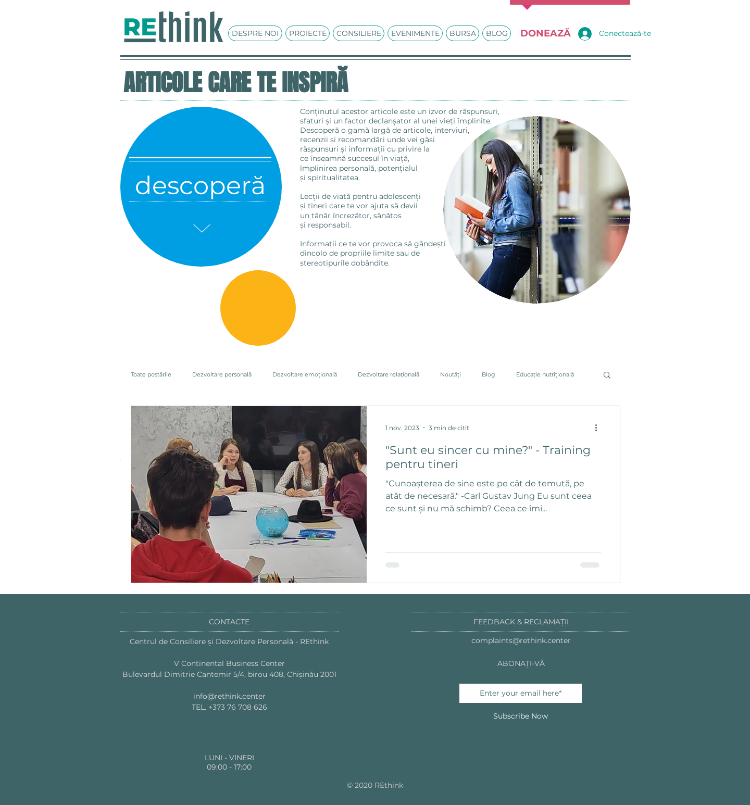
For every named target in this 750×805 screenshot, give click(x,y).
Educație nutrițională (545, 374)
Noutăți (450, 374)
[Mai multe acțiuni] (599, 427)
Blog (488, 374)
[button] (607, 375)
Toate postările (151, 374)
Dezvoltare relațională (388, 374)
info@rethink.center (229, 696)
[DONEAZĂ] (545, 34)
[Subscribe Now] (520, 716)
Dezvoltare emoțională (304, 374)
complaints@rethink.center (521, 640)
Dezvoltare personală (222, 374)
